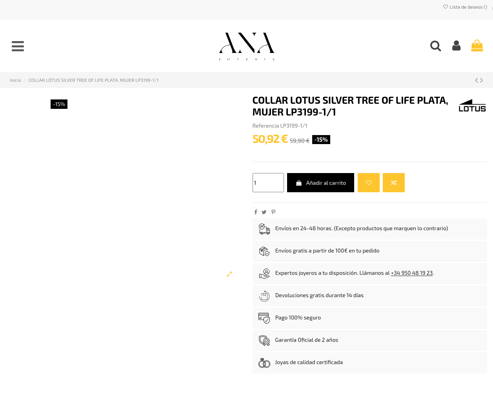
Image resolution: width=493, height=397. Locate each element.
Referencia (266, 125)
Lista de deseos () (465, 6)
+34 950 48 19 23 (412, 273)
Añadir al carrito (320, 182)
